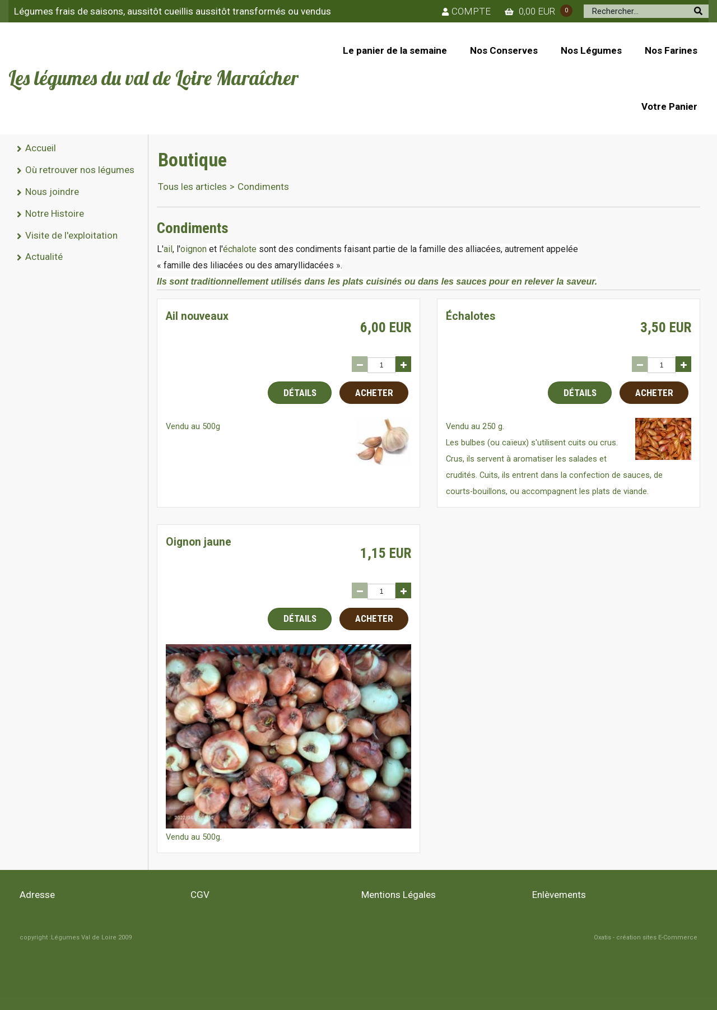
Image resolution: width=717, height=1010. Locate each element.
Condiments (263, 186)
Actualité (44, 256)
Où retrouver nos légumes (79, 169)
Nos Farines (671, 50)
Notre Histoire (54, 213)
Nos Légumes (591, 50)
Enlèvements (559, 894)
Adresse (37, 894)
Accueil (40, 147)
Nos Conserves (504, 50)
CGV (199, 894)
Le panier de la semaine (395, 50)
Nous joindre (52, 191)
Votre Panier (669, 106)
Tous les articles (192, 186)
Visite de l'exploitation (71, 235)
